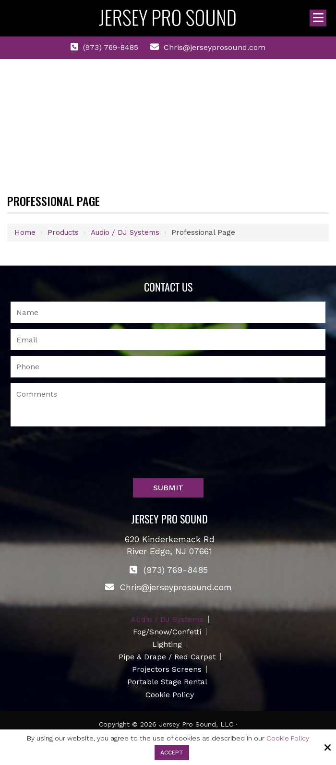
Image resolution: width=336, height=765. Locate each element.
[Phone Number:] (168, 366)
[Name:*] (168, 312)
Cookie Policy (287, 738)
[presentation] (83, 454)
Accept (171, 752)
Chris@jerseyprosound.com (214, 47)
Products (63, 232)
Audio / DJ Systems (125, 232)
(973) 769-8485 (110, 47)
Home (25, 232)
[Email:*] (168, 340)
